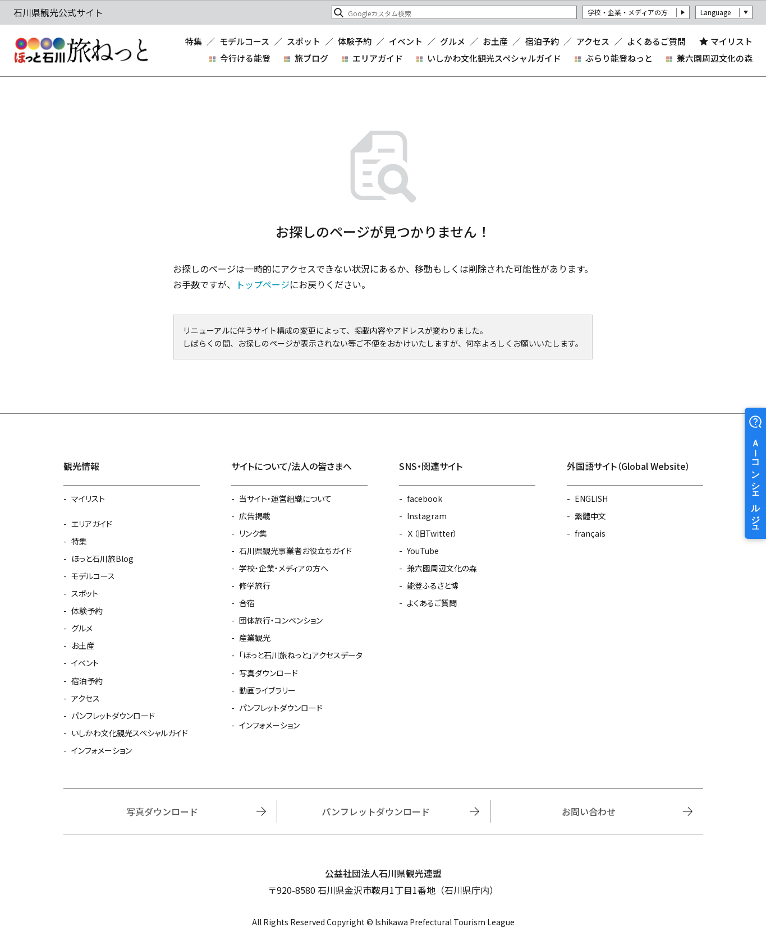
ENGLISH (591, 498)
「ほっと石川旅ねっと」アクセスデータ (301, 655)
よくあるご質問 (656, 41)
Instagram (427, 516)
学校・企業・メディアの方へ (283, 568)
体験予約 (354, 41)
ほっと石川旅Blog (102, 558)
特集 (193, 41)
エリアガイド (377, 58)
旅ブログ (311, 58)
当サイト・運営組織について (285, 498)
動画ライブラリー (267, 690)
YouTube (423, 550)
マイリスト (731, 41)
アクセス (592, 41)
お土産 (495, 41)
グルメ (452, 41)
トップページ (263, 284)
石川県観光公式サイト (80, 50)
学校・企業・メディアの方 (628, 12)
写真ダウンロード (268, 673)
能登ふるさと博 (432, 585)
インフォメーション (101, 750)
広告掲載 (254, 516)
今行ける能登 (245, 58)
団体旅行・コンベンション (281, 620)
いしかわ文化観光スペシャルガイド (494, 58)
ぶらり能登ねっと (619, 58)
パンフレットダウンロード (113, 715)
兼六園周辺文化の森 (715, 58)
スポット (303, 41)
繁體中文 (590, 516)
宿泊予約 (542, 41)
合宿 (247, 602)
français (590, 533)
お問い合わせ (589, 811)
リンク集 (253, 533)
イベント (406, 41)
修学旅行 (254, 585)
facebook (424, 498)
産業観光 (254, 637)
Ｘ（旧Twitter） (432, 533)
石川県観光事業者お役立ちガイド (295, 550)
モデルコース (244, 41)
